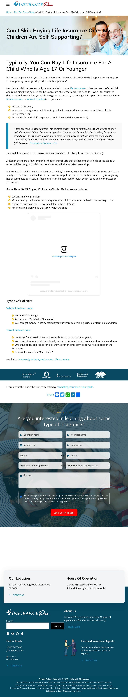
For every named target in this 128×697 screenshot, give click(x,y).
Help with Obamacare (79, 679)
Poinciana (112, 688)
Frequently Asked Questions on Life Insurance (43, 359)
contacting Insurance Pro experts (75, 387)
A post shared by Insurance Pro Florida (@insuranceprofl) (64, 291)
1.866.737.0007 (15, 650)
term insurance (14, 99)
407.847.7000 (14, 647)
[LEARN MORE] (72, 627)
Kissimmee (102, 688)
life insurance (77, 88)
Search (9, 620)
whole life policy (36, 99)
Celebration (51, 691)
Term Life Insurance (18, 330)
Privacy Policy (45, 679)
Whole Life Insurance (19, 308)
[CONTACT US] (14, 665)
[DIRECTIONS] (16, 595)
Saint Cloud (63, 691)
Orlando (93, 688)
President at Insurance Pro (43, 143)
